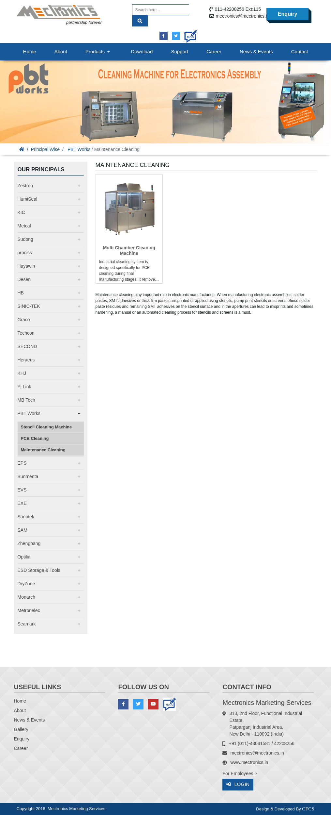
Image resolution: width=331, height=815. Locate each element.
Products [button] (98, 51)
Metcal (24, 225)
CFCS (308, 809)
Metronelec (29, 610)
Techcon (26, 333)
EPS (22, 463)
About (60, 51)
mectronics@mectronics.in (242, 16)
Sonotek (26, 516)
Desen (24, 279)
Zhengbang (29, 543)
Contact (299, 51)
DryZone (26, 583)
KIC (21, 212)
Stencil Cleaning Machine (46, 426)
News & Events (256, 51)
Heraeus (26, 359)
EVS (22, 489)
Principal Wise (45, 149)
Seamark (27, 623)
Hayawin (26, 266)
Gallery (21, 729)
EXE (22, 503)
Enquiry (287, 14)
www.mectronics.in (249, 762)
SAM (22, 530)
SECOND (27, 346)
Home (29, 51)
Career (213, 51)
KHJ (22, 373)
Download (142, 51)
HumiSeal (28, 199)
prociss (25, 252)
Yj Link (24, 386)
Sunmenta (28, 476)
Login (237, 784)
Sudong (25, 239)
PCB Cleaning (35, 438)
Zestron (25, 185)
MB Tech (26, 400)
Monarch (26, 597)
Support (179, 51)
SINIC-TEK (29, 306)
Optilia (24, 556)
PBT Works (79, 149)
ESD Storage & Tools (39, 570)
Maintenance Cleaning (43, 449)
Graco (24, 319)
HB (21, 292)
